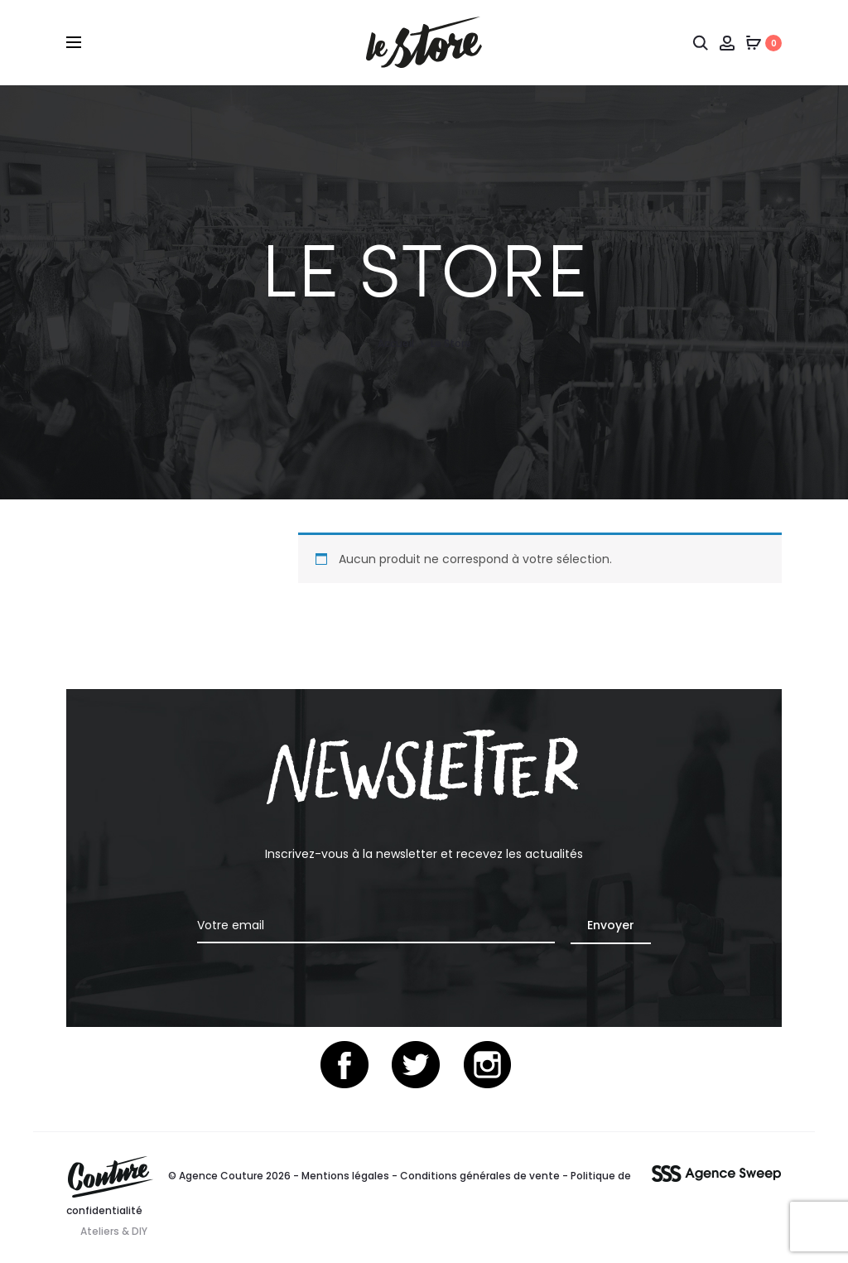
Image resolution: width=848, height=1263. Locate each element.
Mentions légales (345, 1176)
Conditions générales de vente (480, 1176)
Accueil (396, 343)
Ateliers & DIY (113, 1231)
